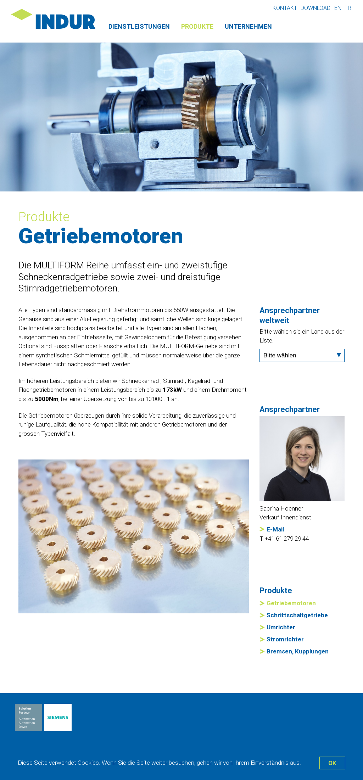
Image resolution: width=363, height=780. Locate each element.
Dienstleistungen (139, 26)
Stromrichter (285, 639)
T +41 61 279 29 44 (284, 538)
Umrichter (281, 627)
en (337, 8)
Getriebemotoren (291, 603)
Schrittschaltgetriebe (297, 615)
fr (348, 8)
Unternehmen (248, 26)
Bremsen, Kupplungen (298, 651)
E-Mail (275, 529)
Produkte (197, 26)
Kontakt (285, 8)
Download (315, 8)
